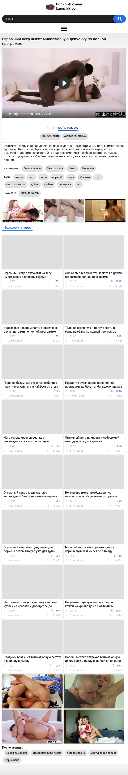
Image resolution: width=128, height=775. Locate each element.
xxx (79, 184)
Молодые (88, 168)
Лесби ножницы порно (47, 752)
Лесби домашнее (16, 752)
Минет (72, 168)
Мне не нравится (53, 129)
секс (31, 177)
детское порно (76, 752)
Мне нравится (48, 129)
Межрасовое (55, 168)
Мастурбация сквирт (103, 752)
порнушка (65, 184)
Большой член (33, 168)
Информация (51, 136)
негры (19, 177)
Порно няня (12, 760)
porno (43, 177)
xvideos (48, 184)
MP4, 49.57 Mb (30, 193)
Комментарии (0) (75, 136)
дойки (35, 184)
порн (71, 177)
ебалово (85, 177)
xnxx (98, 177)
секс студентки (16, 184)
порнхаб (57, 177)
